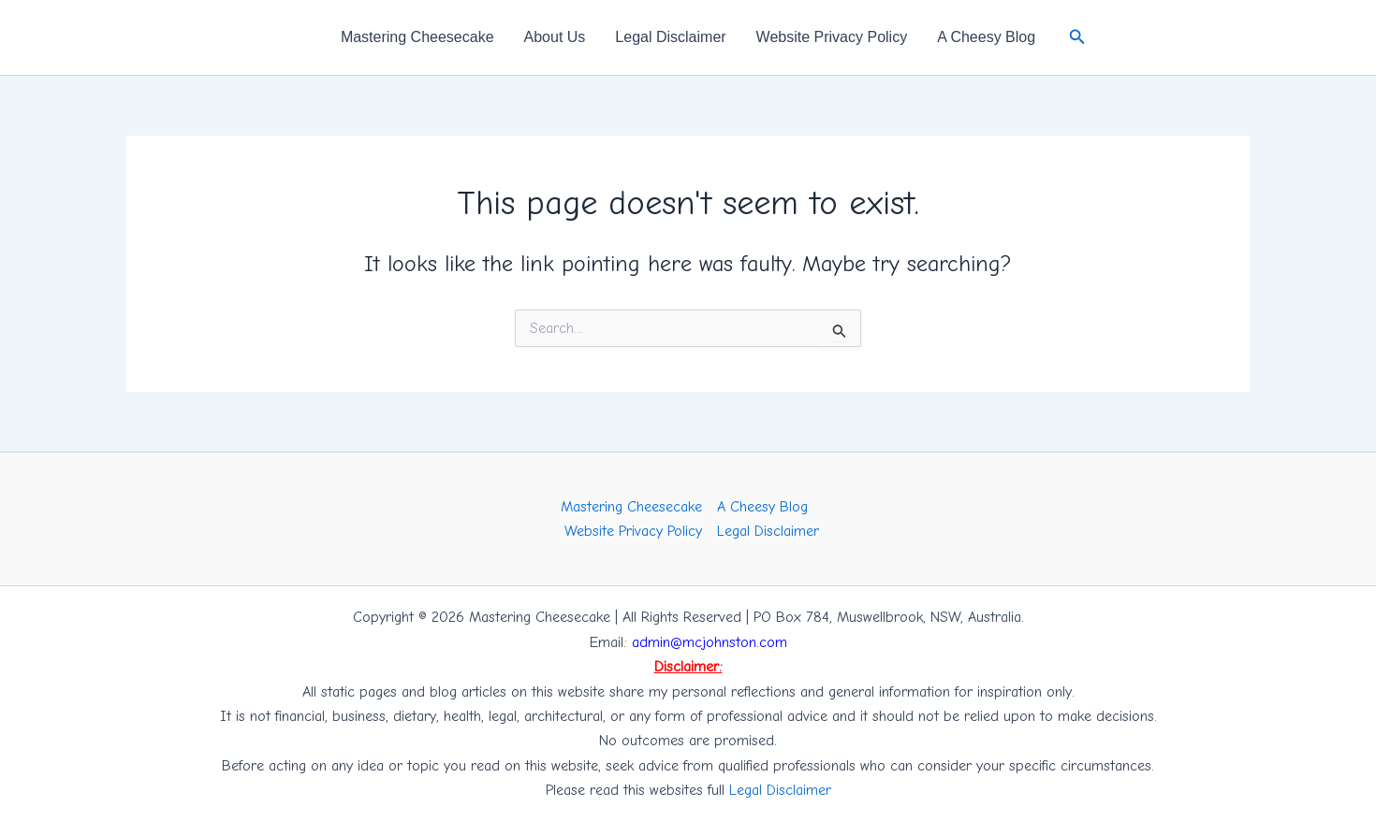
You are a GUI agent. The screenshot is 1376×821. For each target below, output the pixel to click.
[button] (1077, 37)
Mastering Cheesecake (417, 37)
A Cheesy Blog (986, 37)
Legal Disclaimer (670, 37)
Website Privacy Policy (832, 37)
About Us (555, 37)
